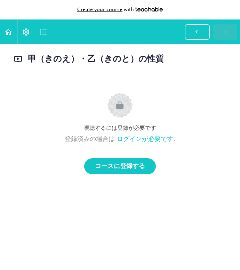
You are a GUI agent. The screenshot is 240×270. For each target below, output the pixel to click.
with (120, 9)
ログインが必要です (145, 139)
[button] (8, 31)
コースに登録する (120, 166)
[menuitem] (26, 31)
